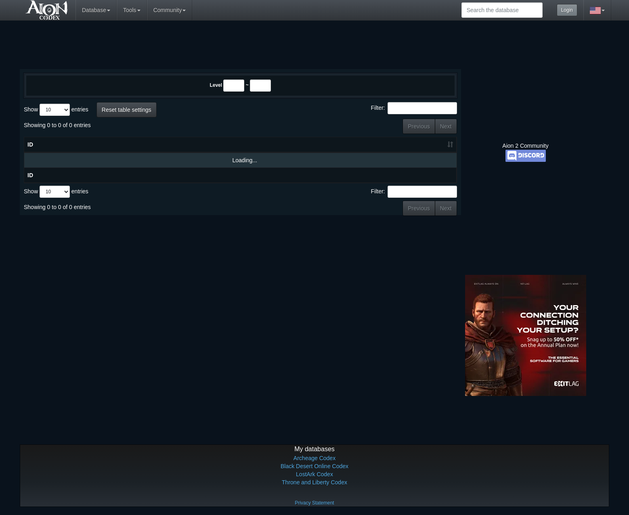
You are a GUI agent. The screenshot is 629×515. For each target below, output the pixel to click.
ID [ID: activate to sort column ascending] (30, 144)
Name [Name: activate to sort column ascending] (116, 144)
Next (446, 126)
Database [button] (96, 10)
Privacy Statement (314, 503)
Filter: (414, 108)
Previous (419, 126)
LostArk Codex (314, 474)
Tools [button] (131, 10)
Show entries (56, 110)
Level (216, 85)
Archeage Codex (314, 458)
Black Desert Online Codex (314, 466)
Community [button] (169, 10)
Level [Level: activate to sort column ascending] (433, 144)
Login (567, 10)
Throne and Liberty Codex (314, 482)
